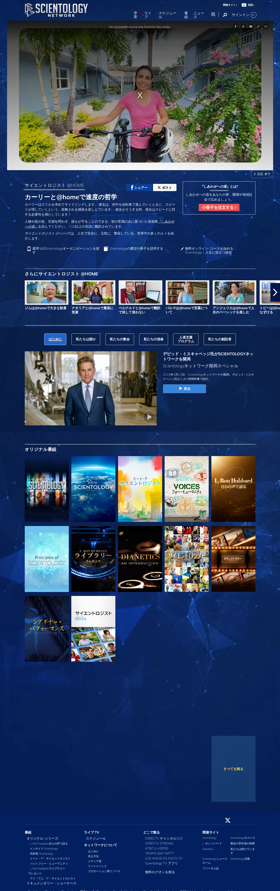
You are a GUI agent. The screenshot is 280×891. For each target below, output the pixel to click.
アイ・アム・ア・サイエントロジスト (53, 878)
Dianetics (207, 849)
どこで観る (151, 832)
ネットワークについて (100, 845)
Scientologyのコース (243, 837)
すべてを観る (233, 769)
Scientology (209, 837)
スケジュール (167, 15)
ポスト (165, 188)
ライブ (147, 15)
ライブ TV (91, 832)
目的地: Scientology (41, 853)
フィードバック (97, 866)
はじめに (93, 851)
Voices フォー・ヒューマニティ (49, 863)
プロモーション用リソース (104, 871)
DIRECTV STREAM (159, 843)
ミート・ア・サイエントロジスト (50, 858)
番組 (186, 15)
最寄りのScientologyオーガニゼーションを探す (65, 250)
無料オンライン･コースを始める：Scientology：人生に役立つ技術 (211, 250)
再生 (184, 388)
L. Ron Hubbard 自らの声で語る (49, 843)
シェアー (139, 187)
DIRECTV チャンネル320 (164, 838)
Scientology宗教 (240, 858)
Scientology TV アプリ (161, 863)
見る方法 (93, 856)
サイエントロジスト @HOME (54, 185)
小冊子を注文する (219, 207)
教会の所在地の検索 (243, 843)
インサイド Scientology (44, 848)
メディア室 (94, 861)
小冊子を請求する (136, 248)
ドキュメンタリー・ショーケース (51, 883)
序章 (135, 15)
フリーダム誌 (210, 868)
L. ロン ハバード (212, 843)
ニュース (199, 15)
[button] (275, 292)
